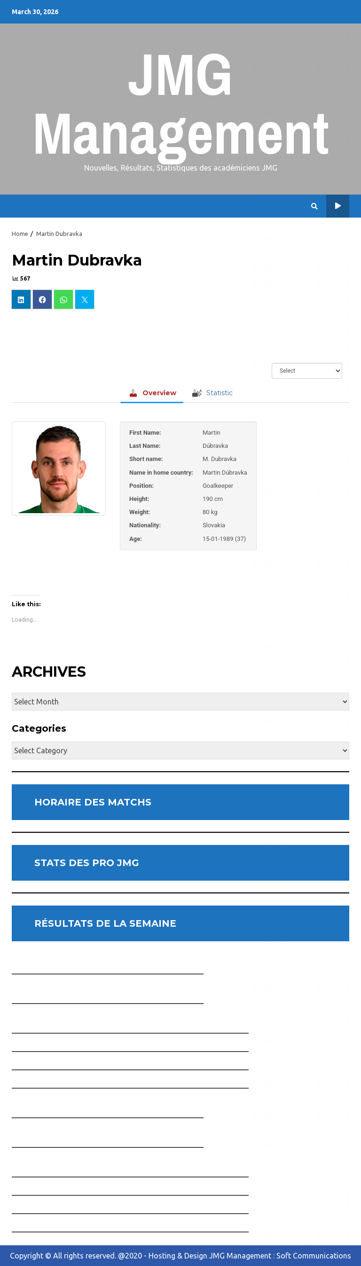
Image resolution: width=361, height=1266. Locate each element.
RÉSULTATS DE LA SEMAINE (105, 923)
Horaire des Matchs (337, 206)
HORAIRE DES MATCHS (92, 802)
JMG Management (180, 103)
